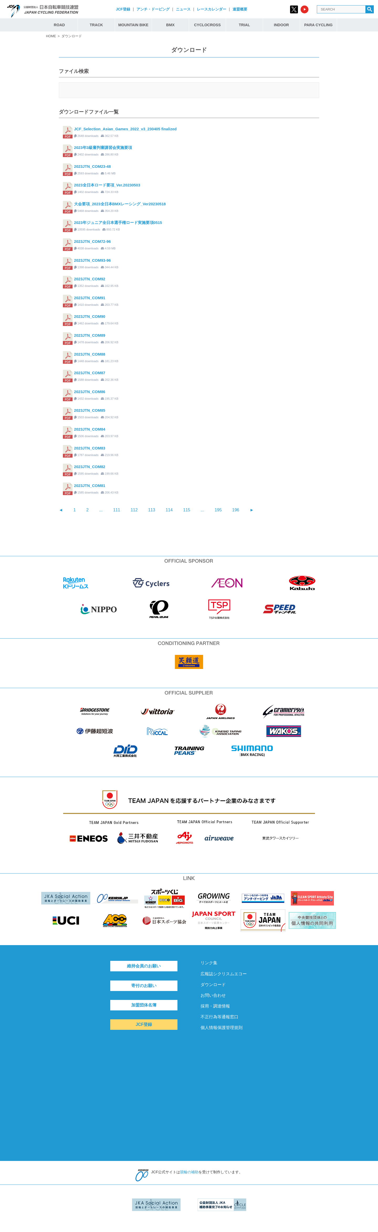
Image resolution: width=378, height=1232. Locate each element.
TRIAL (244, 25)
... (101, 510)
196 (235, 510)
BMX (170, 25)
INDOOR (281, 25)
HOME (51, 36)
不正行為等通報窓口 (219, 1017)
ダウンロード (213, 984)
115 (186, 510)
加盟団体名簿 (143, 1005)
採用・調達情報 (215, 1006)
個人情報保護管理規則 (222, 1027)
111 (116, 510)
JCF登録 (123, 9)
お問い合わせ (213, 995)
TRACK (96, 25)
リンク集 (209, 963)
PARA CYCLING (318, 25)
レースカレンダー (211, 9)
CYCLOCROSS (207, 25)
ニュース (183, 9)
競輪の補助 (189, 1172)
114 (169, 510)
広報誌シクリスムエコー (224, 974)
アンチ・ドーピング (153, 9)
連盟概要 (240, 9)
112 (134, 510)
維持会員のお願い (144, 966)
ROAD (59, 25)
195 (218, 510)
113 (151, 510)
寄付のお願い (143, 985)
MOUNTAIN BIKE (133, 25)
